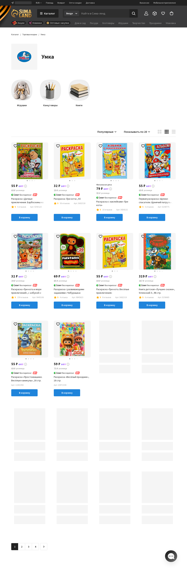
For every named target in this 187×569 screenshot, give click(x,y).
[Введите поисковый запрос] (104, 13)
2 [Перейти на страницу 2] (21, 546)
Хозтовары (108, 23)
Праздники (155, 23)
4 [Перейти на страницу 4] (35, 546)
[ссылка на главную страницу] (21, 13)
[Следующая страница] (43, 546)
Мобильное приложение (164, 2)
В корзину (24, 217)
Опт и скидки (75, 2)
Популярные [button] (107, 131)
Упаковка (171, 23)
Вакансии (144, 2)
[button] (43, 34)
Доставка (90, 2)
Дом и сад (80, 23)
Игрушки (123, 23)
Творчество (138, 23)
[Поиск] (133, 13)
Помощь (49, 2)
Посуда (94, 23)
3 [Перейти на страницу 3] (28, 546)
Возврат (61, 2)
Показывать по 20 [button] (137, 131)
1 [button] (14, 546)
